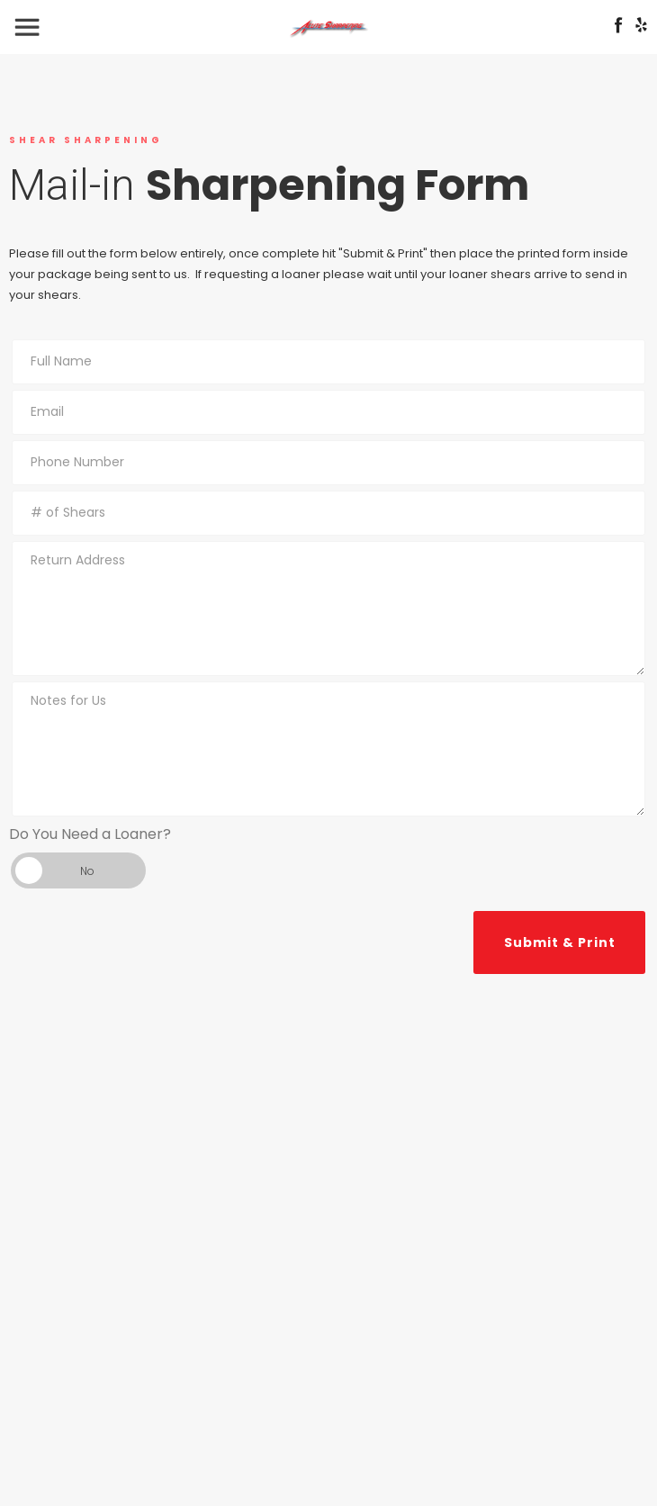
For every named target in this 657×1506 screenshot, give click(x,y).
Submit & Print (560, 942)
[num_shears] (328, 513)
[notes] (328, 748)
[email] (328, 412)
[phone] (328, 462)
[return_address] (328, 608)
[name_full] (328, 361)
